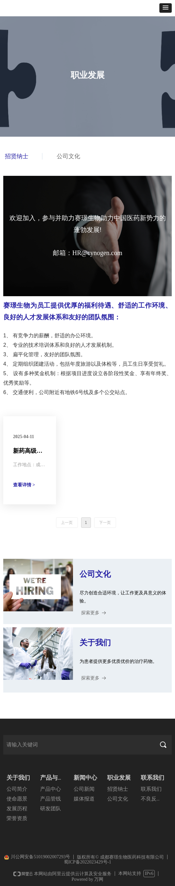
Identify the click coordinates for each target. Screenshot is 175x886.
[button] (165, 8)
